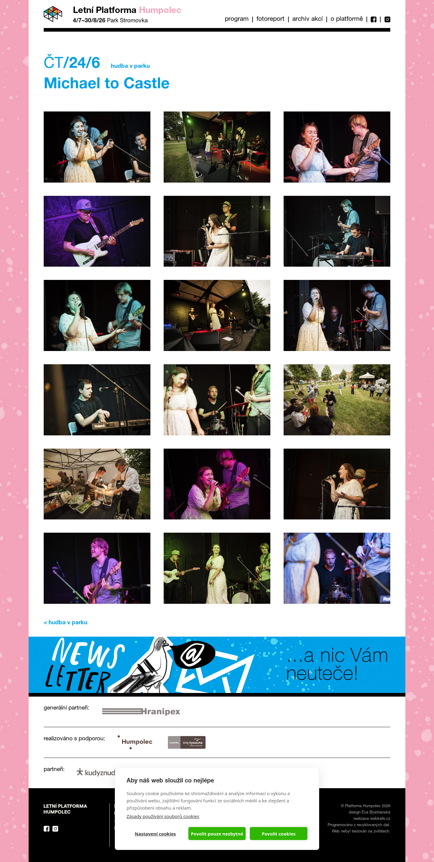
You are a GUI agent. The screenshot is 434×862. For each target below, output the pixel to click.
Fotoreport (270, 19)
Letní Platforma (127, 11)
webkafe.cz (380, 819)
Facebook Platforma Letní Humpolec (46, 829)
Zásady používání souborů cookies (163, 816)
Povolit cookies (278, 834)
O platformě (347, 19)
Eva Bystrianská (376, 813)
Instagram (385, 19)
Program (237, 19)
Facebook (373, 19)
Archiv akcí (307, 19)
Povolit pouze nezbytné (217, 834)
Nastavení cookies (155, 834)
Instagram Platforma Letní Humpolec (55, 829)
